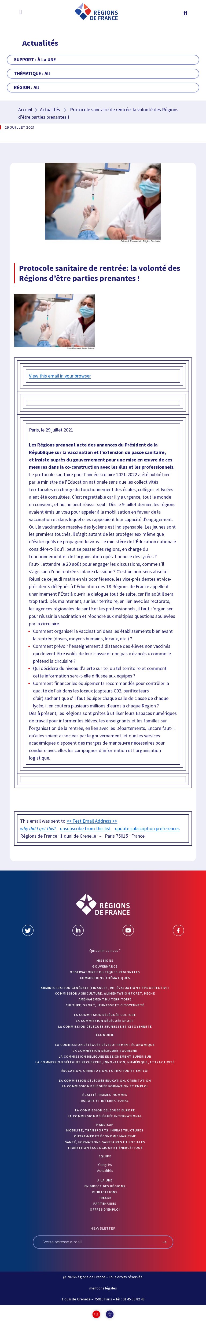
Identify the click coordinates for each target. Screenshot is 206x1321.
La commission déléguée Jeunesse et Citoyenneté (105, 1027)
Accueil (25, 109)
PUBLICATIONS (105, 1192)
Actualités (50, 109)
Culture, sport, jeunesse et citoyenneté (105, 1005)
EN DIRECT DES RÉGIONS (105, 1186)
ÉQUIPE (105, 1156)
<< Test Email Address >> (92, 821)
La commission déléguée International (105, 1116)
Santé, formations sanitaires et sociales (105, 1142)
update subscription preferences (147, 828)
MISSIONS (105, 960)
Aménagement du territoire (105, 999)
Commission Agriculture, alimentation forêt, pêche (105, 993)
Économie (105, 1035)
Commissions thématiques (105, 978)
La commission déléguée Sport (105, 1021)
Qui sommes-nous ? (105, 950)
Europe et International (105, 1101)
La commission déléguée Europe (105, 1110)
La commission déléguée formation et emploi (105, 1086)
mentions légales (103, 1288)
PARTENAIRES (104, 1203)
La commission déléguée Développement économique (105, 1045)
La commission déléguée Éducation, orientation (105, 1081)
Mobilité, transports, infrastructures (105, 1130)
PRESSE (105, 1198)
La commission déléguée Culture (105, 1015)
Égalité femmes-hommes (104, 1095)
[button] (20, 12)
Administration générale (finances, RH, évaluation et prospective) (105, 988)
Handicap (104, 1125)
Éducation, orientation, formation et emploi (105, 1071)
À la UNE (104, 1180)
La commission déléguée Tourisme (105, 1051)
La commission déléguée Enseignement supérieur (105, 1056)
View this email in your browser (60, 376)
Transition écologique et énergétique (105, 1148)
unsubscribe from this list (85, 828)
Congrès (105, 1164)
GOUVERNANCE (104, 966)
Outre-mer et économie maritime (105, 1136)
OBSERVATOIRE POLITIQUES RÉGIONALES (105, 972)
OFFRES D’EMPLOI (105, 1209)
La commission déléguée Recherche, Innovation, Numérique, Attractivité (105, 1062)
